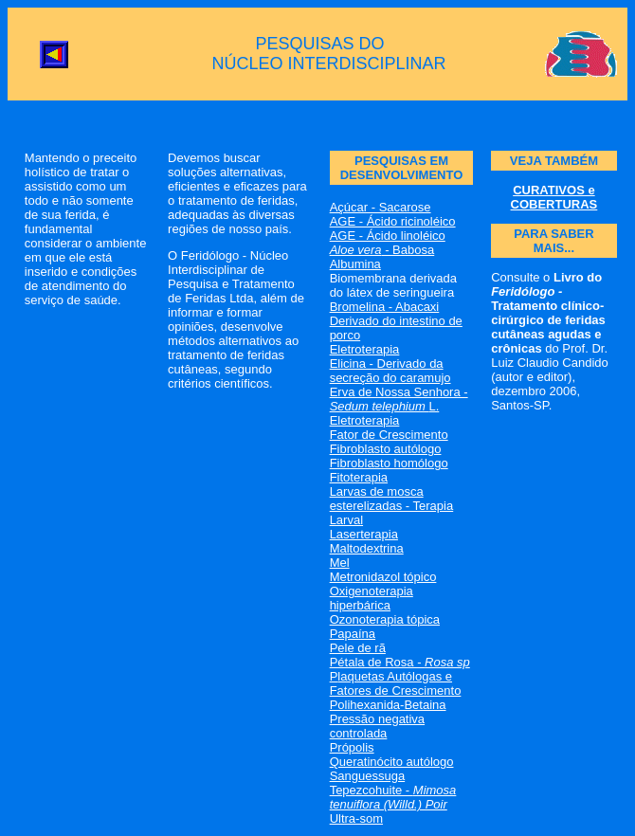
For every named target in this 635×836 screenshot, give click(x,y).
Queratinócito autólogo (392, 761)
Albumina (355, 264)
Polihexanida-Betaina (388, 705)
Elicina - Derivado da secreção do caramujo (390, 370)
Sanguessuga (368, 776)
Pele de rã (358, 648)
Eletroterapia (365, 349)
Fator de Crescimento (389, 434)
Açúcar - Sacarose (380, 207)
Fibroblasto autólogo (386, 449)
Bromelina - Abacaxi (385, 307)
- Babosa (382, 250)
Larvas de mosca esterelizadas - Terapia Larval (392, 505)
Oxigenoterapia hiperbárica (371, 598)
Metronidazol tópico (383, 577)
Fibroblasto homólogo (389, 463)
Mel (340, 562)
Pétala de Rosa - (400, 662)
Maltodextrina (367, 548)
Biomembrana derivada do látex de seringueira (393, 285)
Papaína (352, 634)
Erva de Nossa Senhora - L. (399, 399)
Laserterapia (364, 534)
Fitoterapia (359, 477)
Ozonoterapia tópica (385, 619)
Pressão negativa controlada (377, 726)
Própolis (352, 747)
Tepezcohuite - (393, 797)
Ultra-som (356, 818)
